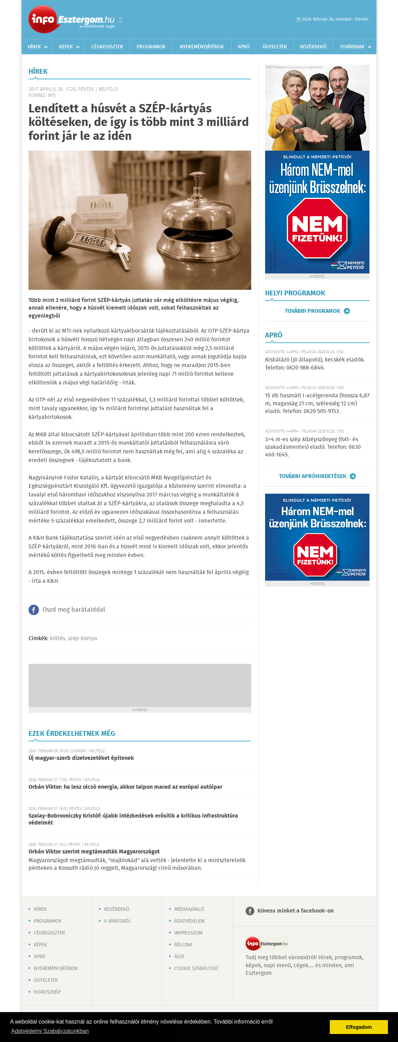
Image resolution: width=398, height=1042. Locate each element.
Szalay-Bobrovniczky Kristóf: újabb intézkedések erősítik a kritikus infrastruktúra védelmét (133, 819)
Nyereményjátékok (202, 47)
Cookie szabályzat (196, 968)
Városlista (120, 19)
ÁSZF (179, 957)
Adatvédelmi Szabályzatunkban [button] (50, 1031)
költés (57, 638)
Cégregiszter (107, 47)
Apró (244, 47)
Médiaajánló (189, 909)
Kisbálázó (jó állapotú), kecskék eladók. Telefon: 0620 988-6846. (315, 364)
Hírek (34, 47)
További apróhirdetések (312, 476)
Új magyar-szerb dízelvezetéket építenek (81, 758)
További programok (312, 311)
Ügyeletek (275, 47)
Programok (151, 47)
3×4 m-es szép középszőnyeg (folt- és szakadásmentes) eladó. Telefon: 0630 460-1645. (313, 447)
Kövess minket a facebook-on (295, 911)
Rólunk (183, 945)
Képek (66, 47)
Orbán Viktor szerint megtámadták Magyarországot (94, 852)
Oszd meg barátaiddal (73, 610)
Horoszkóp (47, 992)
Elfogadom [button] (359, 1027)
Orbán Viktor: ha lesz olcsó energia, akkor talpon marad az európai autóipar (125, 787)
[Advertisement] (139, 685)
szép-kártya (82, 638)
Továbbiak (352, 47)
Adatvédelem (189, 921)
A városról (117, 921)
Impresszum (188, 933)
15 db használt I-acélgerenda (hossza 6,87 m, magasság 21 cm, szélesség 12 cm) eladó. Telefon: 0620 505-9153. (317, 403)
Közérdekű (313, 47)
